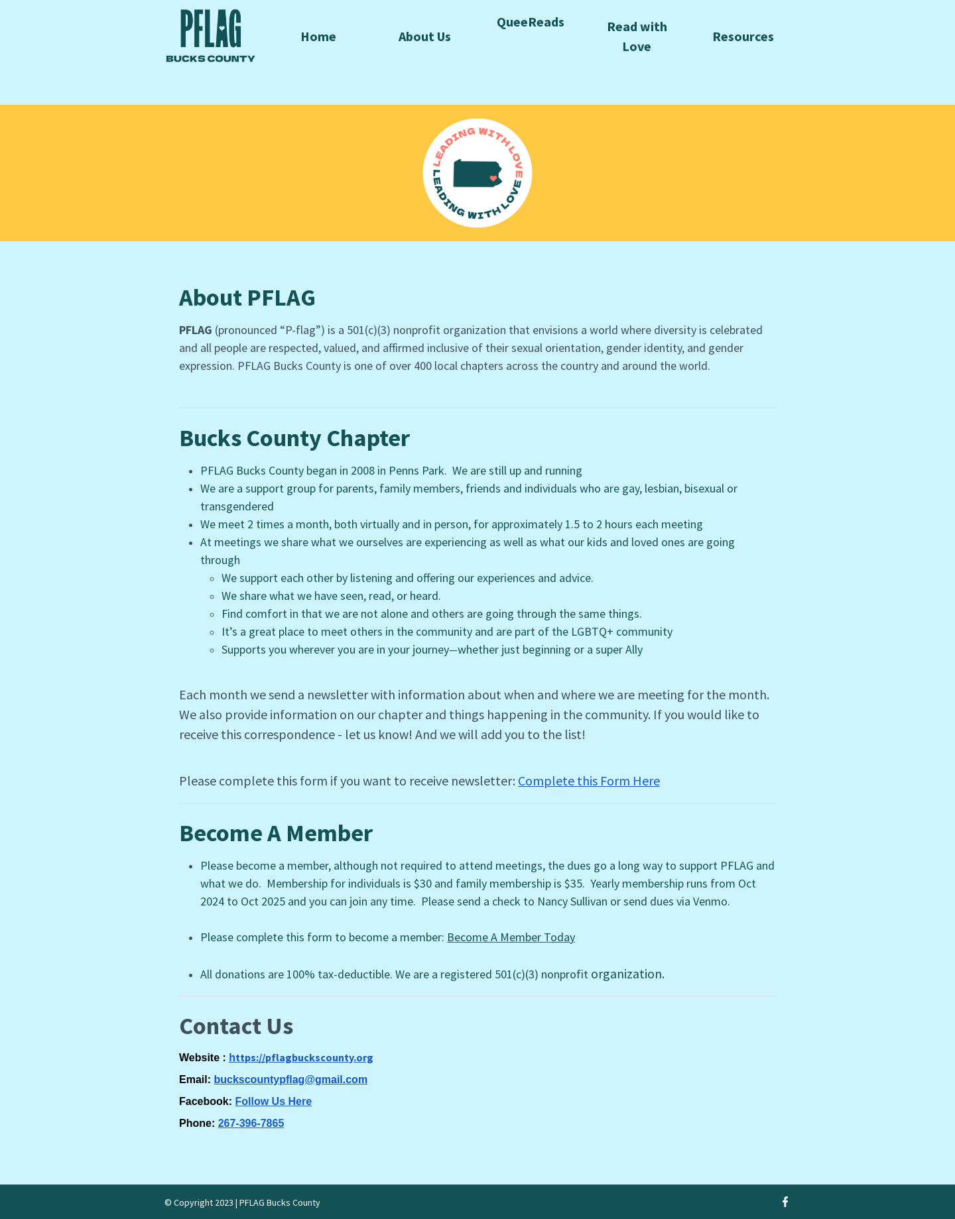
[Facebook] (785, 1202)
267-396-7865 (251, 1123)
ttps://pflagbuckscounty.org (304, 1057)
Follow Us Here (273, 1101)
